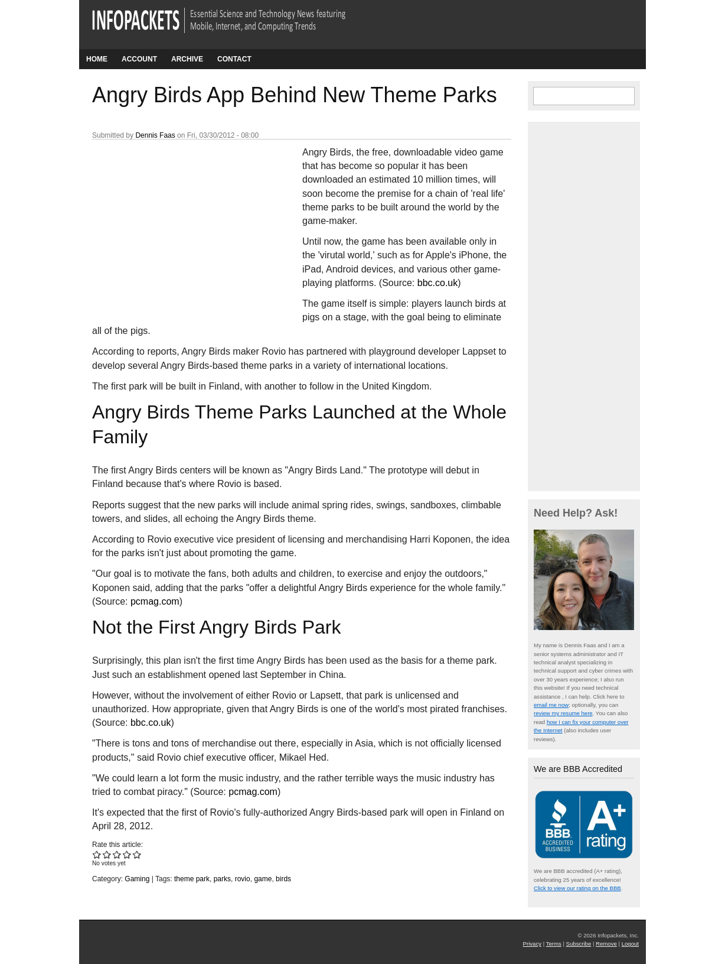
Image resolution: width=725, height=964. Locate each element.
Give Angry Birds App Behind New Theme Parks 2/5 (107, 854)
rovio (242, 879)
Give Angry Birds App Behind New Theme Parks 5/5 (137, 854)
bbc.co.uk (437, 283)
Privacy (532, 943)
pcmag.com (154, 601)
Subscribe (579, 943)
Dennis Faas (155, 135)
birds (283, 879)
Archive (187, 59)
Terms (553, 943)
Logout (630, 943)
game (263, 879)
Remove (606, 943)
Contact (234, 59)
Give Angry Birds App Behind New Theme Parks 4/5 (127, 854)
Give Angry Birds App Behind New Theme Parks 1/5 (97, 854)
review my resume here (563, 713)
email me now (551, 705)
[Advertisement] (180, 224)
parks (222, 879)
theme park (192, 879)
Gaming (137, 879)
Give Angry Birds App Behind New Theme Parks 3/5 (117, 854)
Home (96, 59)
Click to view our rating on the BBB (577, 888)
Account (139, 59)
